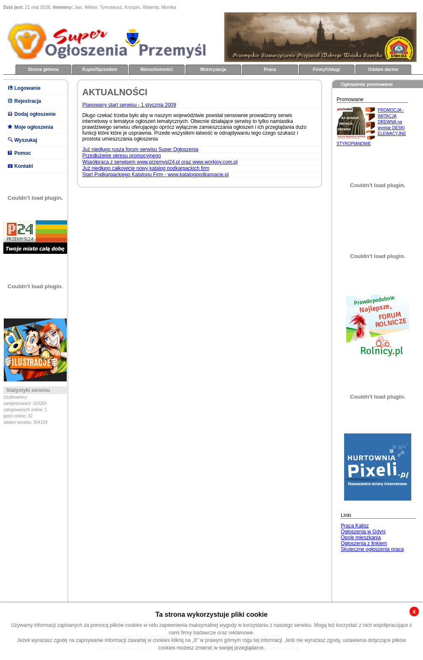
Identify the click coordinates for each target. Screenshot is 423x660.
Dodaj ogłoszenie (35, 114)
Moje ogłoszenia (33, 127)
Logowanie (27, 88)
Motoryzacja (213, 69)
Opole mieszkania (361, 537)
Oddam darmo (383, 69)
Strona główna (43, 69)
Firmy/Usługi (326, 69)
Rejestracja (27, 101)
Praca (270, 69)
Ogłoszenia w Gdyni (363, 532)
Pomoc (22, 153)
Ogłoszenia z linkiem (364, 543)
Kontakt (23, 166)
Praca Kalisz (355, 526)
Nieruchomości (157, 69)
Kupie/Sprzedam (100, 69)
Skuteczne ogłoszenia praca (372, 549)
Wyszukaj (25, 140)
